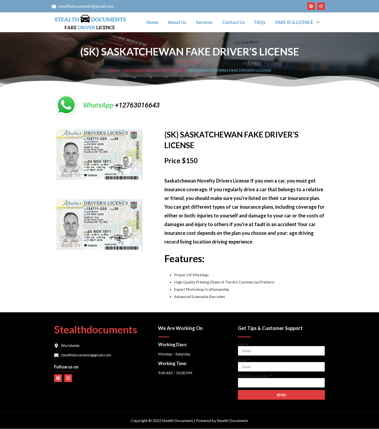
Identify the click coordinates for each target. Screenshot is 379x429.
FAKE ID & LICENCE (297, 22)
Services (204, 22)
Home (152, 22)
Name (243, 344)
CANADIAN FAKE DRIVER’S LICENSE (153, 70)
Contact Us (233, 22)
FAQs (260, 22)
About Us (177, 22)
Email (243, 360)
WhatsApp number (254, 376)
